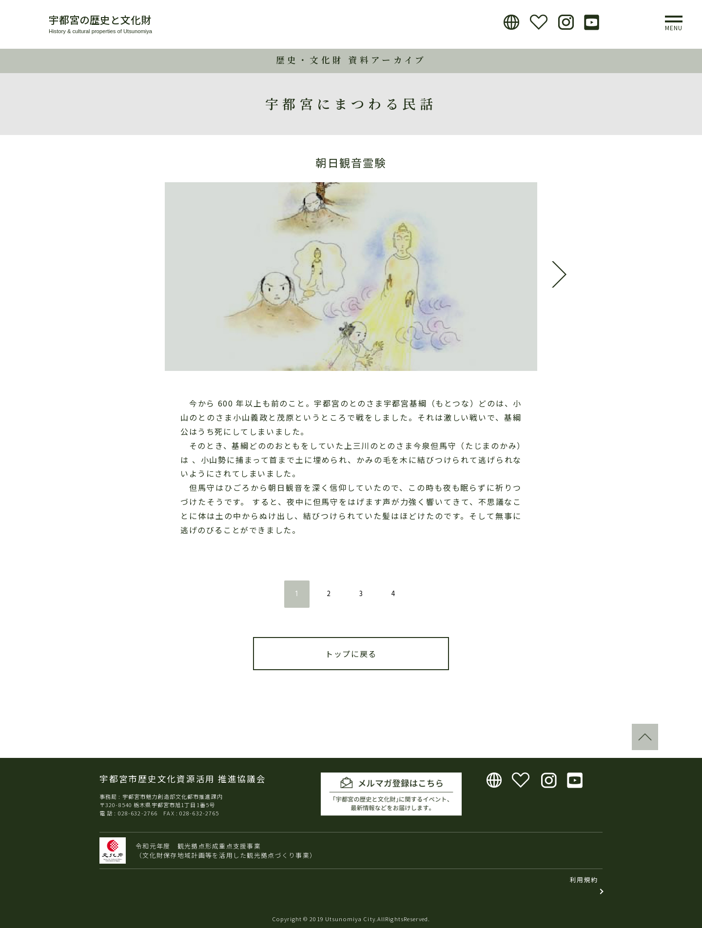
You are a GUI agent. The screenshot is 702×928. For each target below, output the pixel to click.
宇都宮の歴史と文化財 (100, 19)
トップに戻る (351, 653)
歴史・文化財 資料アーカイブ (351, 60)
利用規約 (584, 879)
